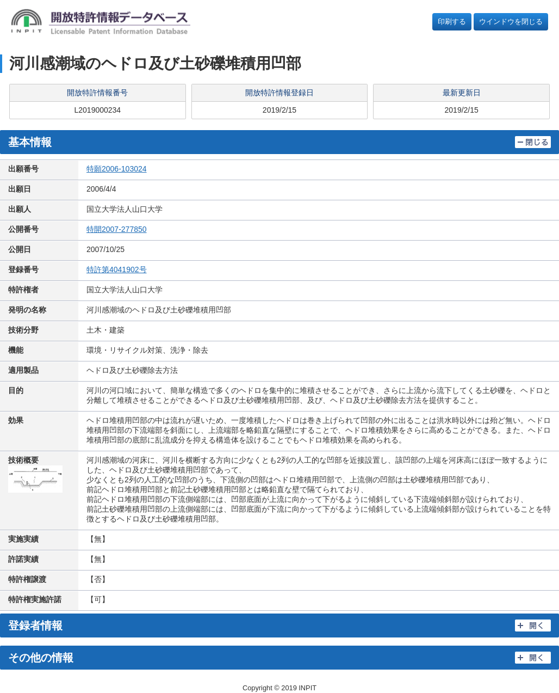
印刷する (452, 21)
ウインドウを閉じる (511, 21)
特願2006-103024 (116, 168)
